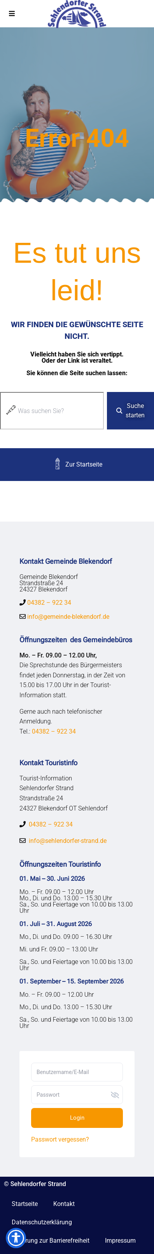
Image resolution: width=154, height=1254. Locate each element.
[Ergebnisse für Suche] (52, 434)
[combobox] (52, 410)
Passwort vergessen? (60, 1139)
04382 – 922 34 (49, 602)
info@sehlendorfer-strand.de (68, 840)
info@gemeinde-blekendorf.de (67, 616)
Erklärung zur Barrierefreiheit (50, 1240)
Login (77, 1117)
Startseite (25, 1204)
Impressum (120, 1240)
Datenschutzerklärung (42, 1222)
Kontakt (64, 1204)
